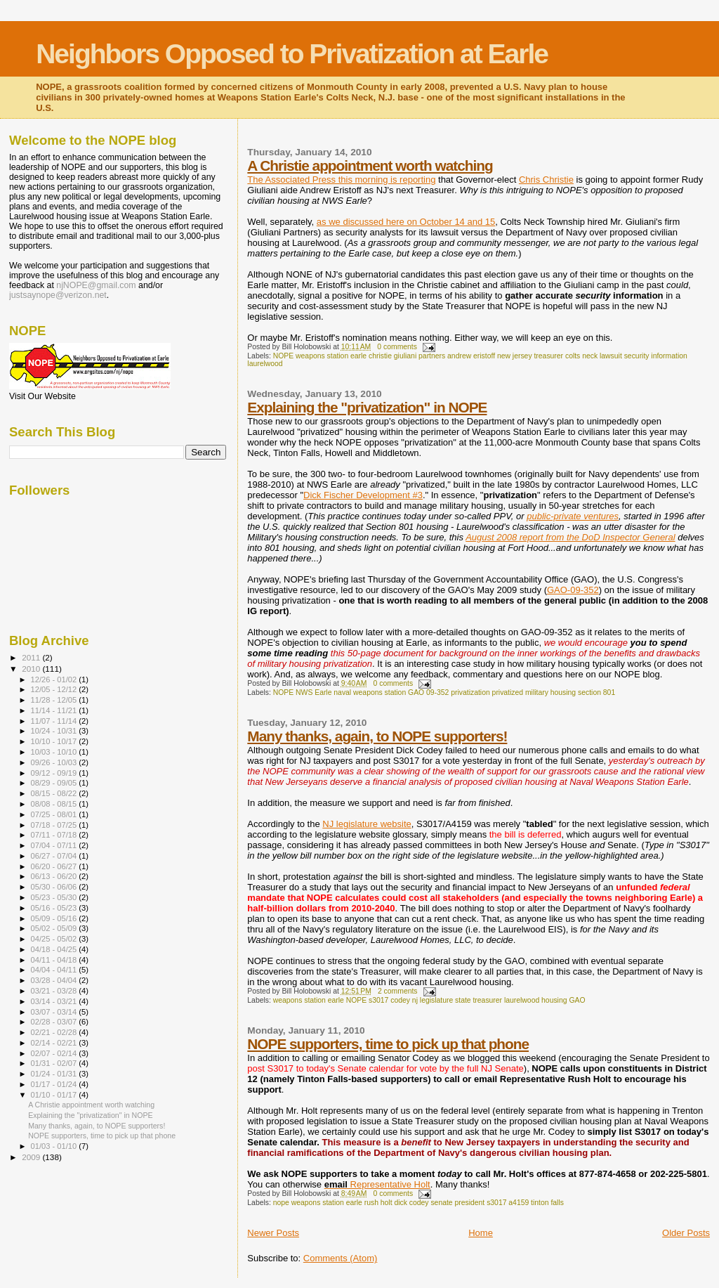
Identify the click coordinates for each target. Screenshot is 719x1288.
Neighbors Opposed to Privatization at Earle (292, 54)
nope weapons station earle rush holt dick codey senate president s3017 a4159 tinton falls (418, 1202)
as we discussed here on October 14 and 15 (406, 221)
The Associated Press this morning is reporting (341, 179)
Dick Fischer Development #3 (363, 495)
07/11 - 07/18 (55, 835)
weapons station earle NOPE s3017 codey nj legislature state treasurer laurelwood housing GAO (429, 1000)
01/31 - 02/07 (55, 1063)
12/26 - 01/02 (55, 679)
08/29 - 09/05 (55, 783)
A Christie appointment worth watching (369, 165)
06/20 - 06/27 (55, 866)
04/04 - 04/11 (55, 969)
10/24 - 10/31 (55, 731)
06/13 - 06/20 (55, 876)
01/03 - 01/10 (55, 1146)
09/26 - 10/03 (55, 762)
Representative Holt (377, 1184)
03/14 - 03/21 (55, 1001)
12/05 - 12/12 (55, 689)
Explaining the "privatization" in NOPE (367, 407)
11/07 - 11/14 (55, 721)
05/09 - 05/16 (55, 918)
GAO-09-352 (573, 590)
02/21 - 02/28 (55, 1032)
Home (480, 1233)
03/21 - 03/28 (55, 991)
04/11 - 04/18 (55, 960)
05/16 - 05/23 (55, 908)
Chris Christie (546, 179)
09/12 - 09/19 (55, 773)
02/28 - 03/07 (55, 1021)
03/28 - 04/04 (55, 980)
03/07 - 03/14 (55, 1012)
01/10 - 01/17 (55, 1095)
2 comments (398, 991)
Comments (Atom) (340, 1258)
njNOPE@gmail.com (96, 285)
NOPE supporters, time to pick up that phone (388, 1044)
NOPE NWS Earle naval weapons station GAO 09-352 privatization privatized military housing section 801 (444, 692)
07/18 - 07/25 (55, 825)
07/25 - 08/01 (55, 814)
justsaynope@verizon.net (58, 295)
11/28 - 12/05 (55, 700)
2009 (32, 1157)
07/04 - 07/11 (55, 845)
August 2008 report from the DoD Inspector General (570, 537)
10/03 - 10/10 (55, 752)
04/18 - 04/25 (55, 949)
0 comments (397, 347)
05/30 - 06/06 (55, 887)
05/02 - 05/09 (55, 928)
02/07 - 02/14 (55, 1053)
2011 (32, 657)
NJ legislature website (366, 824)
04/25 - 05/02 (55, 939)
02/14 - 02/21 (55, 1043)
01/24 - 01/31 (55, 1073)
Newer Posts (273, 1233)
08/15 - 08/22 (55, 793)
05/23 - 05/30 (55, 897)
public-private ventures (573, 516)
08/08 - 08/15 (55, 804)
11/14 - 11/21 (55, 710)
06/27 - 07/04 (55, 856)
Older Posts (686, 1233)
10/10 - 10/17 (55, 741)
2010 (32, 668)
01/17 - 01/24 (55, 1084)
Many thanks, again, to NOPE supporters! (377, 736)
